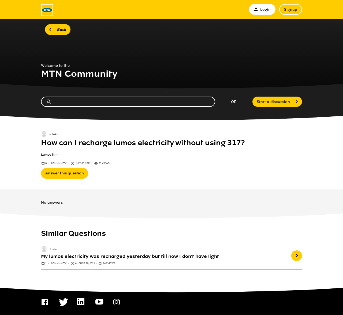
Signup (290, 9)
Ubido (53, 250)
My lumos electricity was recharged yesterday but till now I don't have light (130, 256)
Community (59, 163)
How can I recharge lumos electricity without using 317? (143, 143)
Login (262, 9)
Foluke (53, 134)
